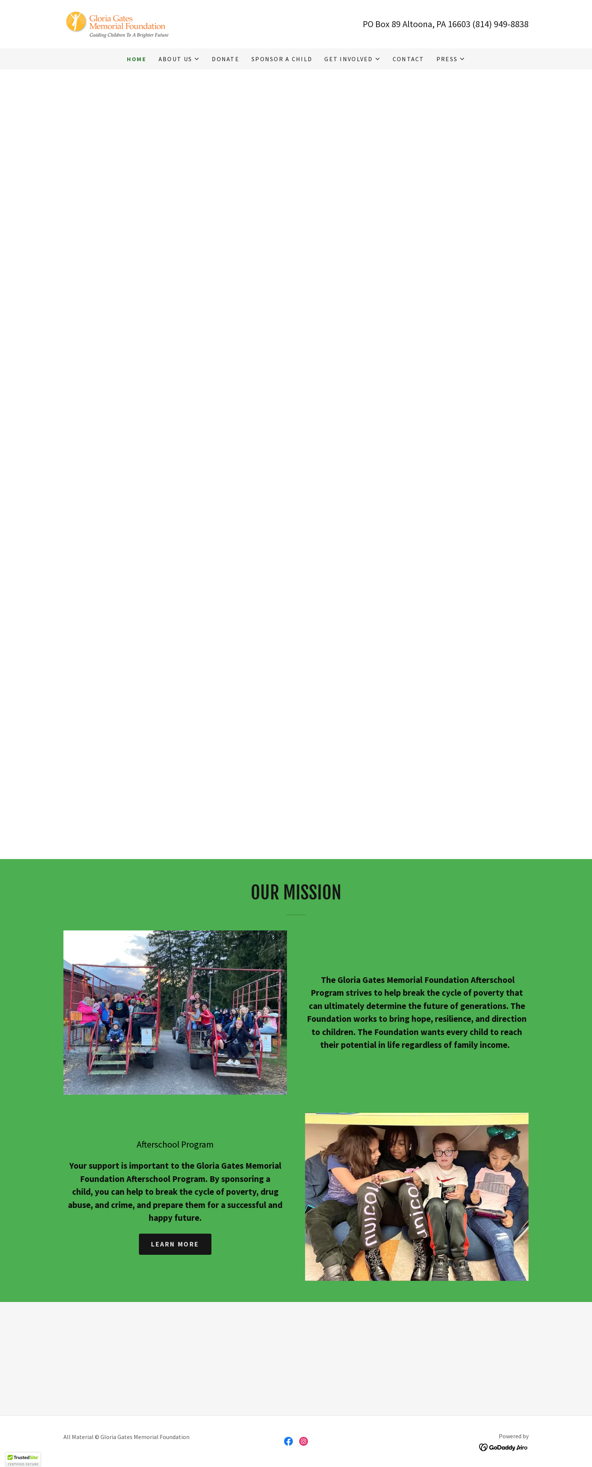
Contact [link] (408, 59)
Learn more (175, 1244)
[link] (119, 23)
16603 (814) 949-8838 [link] (488, 24)
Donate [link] (225, 59)
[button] (179, 58)
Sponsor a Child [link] (281, 59)
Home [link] (136, 59)
